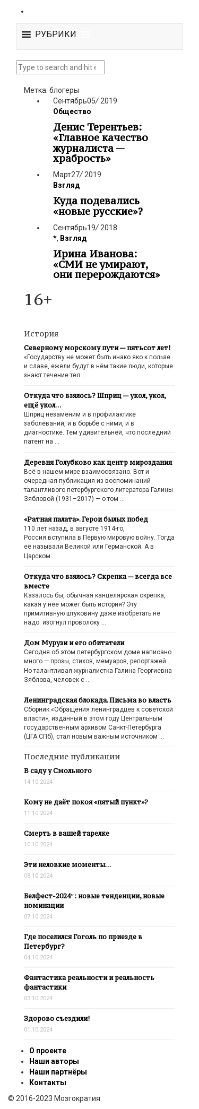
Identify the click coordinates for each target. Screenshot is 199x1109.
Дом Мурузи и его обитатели (74, 643)
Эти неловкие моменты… (67, 865)
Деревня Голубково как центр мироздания (98, 462)
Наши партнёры (58, 1072)
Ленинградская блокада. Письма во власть (97, 700)
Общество (72, 111)
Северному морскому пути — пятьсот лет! (97, 348)
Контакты (47, 1082)
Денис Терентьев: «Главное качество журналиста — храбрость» (100, 142)
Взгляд (66, 185)
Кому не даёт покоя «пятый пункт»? (86, 802)
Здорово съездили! (57, 1019)
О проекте (47, 1050)
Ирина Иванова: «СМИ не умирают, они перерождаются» (106, 264)
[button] (55, 34)
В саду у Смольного (58, 771)
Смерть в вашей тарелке (66, 833)
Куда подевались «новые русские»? (98, 206)
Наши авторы (54, 1061)
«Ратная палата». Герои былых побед (86, 519)
